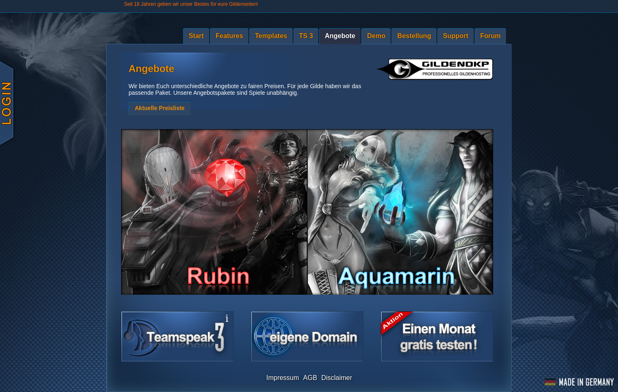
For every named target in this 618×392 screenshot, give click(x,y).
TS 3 (306, 35)
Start (196, 35)
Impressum (282, 377)
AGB (310, 377)
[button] (160, 108)
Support (455, 35)
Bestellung (414, 35)
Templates (271, 35)
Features (229, 35)
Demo (376, 35)
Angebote (340, 35)
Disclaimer (336, 377)
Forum (490, 35)
